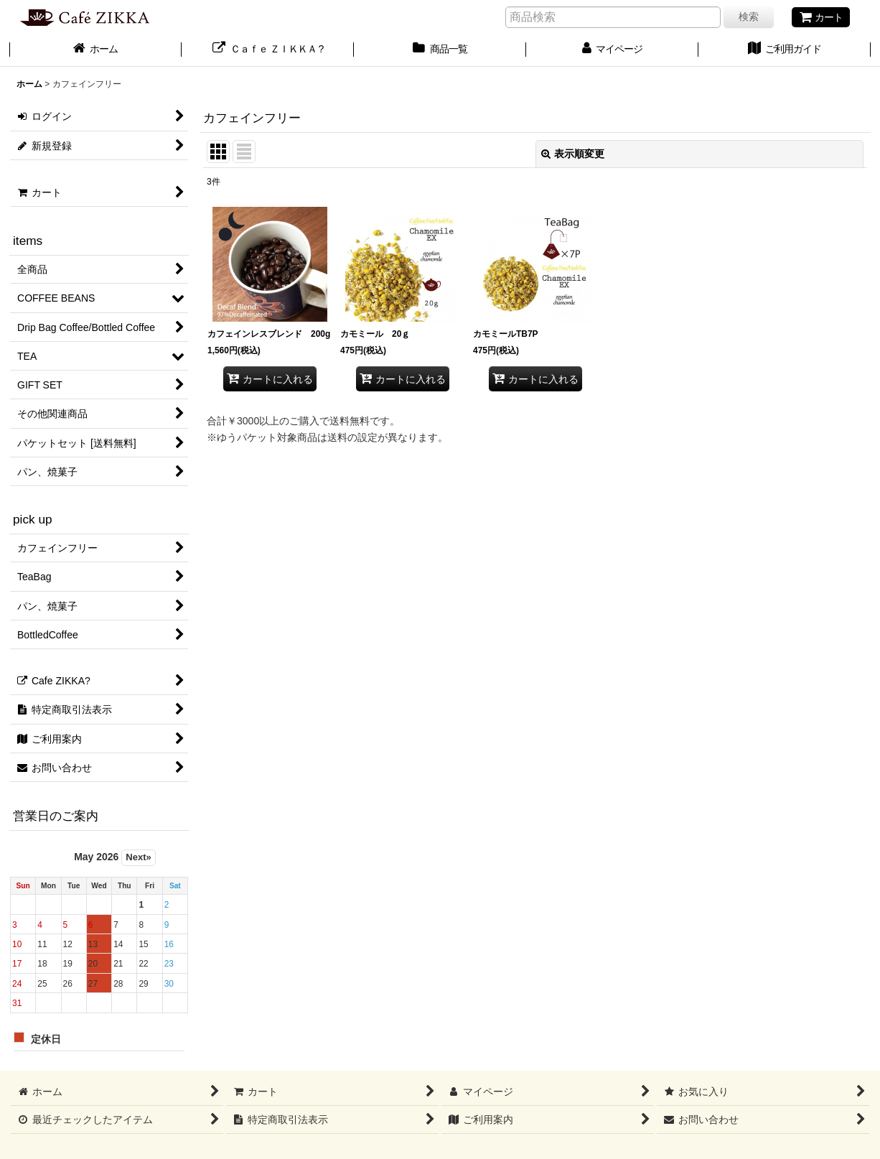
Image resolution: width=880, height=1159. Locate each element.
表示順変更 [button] (572, 153)
